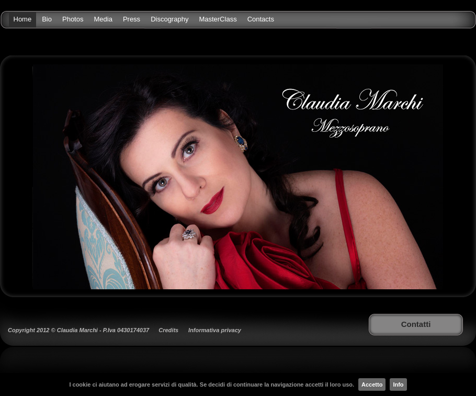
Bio (47, 19)
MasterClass (217, 19)
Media (103, 19)
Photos (72, 19)
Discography (169, 19)
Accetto (371, 384)
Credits (168, 330)
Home (23, 19)
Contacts (260, 19)
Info (398, 384)
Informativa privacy (214, 330)
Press (131, 19)
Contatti (416, 324)
